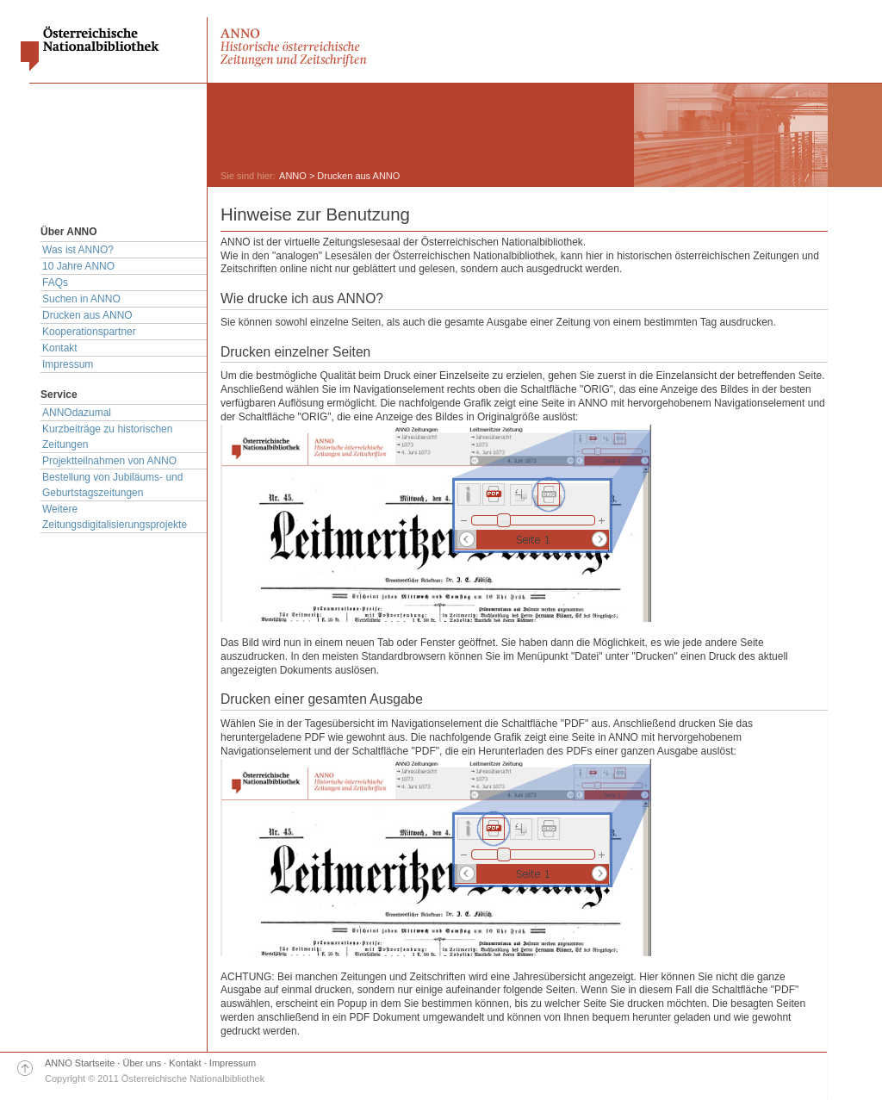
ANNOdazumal (76, 413)
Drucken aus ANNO (87, 315)
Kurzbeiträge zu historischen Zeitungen (107, 437)
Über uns (142, 1063)
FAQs (55, 283)
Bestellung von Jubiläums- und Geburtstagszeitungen (112, 485)
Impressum (67, 364)
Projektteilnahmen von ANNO (109, 461)
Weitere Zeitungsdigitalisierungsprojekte (114, 517)
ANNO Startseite (80, 1063)
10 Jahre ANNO (78, 266)
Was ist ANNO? (78, 250)
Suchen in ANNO (81, 299)
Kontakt (60, 348)
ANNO (293, 176)
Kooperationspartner (89, 332)
